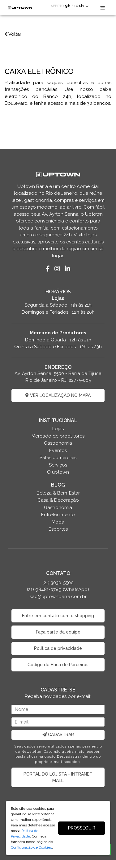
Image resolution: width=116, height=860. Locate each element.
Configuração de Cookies (31, 847)
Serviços (58, 465)
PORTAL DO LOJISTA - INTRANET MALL (58, 777)
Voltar (13, 34)
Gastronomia (58, 443)
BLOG (58, 485)
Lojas (58, 428)
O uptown (58, 472)
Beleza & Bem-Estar (58, 493)
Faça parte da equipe (58, 632)
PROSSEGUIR (81, 827)
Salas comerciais (58, 457)
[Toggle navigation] (103, 8)
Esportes (58, 529)
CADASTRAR (58, 734)
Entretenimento (58, 514)
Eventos (58, 450)
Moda (58, 522)
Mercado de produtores (58, 436)
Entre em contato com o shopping (58, 615)
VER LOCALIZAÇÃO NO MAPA (58, 395)
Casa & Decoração (58, 500)
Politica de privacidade (58, 648)
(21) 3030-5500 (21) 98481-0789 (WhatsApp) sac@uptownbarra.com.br (58, 589)
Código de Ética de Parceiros (58, 664)
